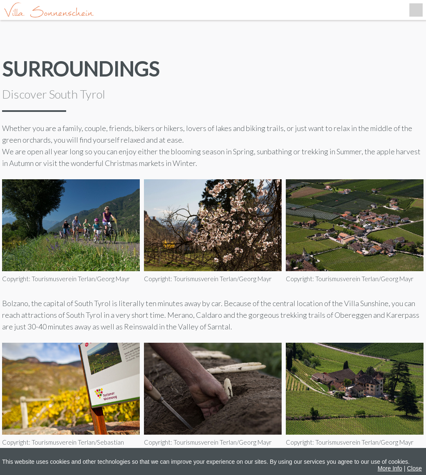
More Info (390, 468)
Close (414, 468)
